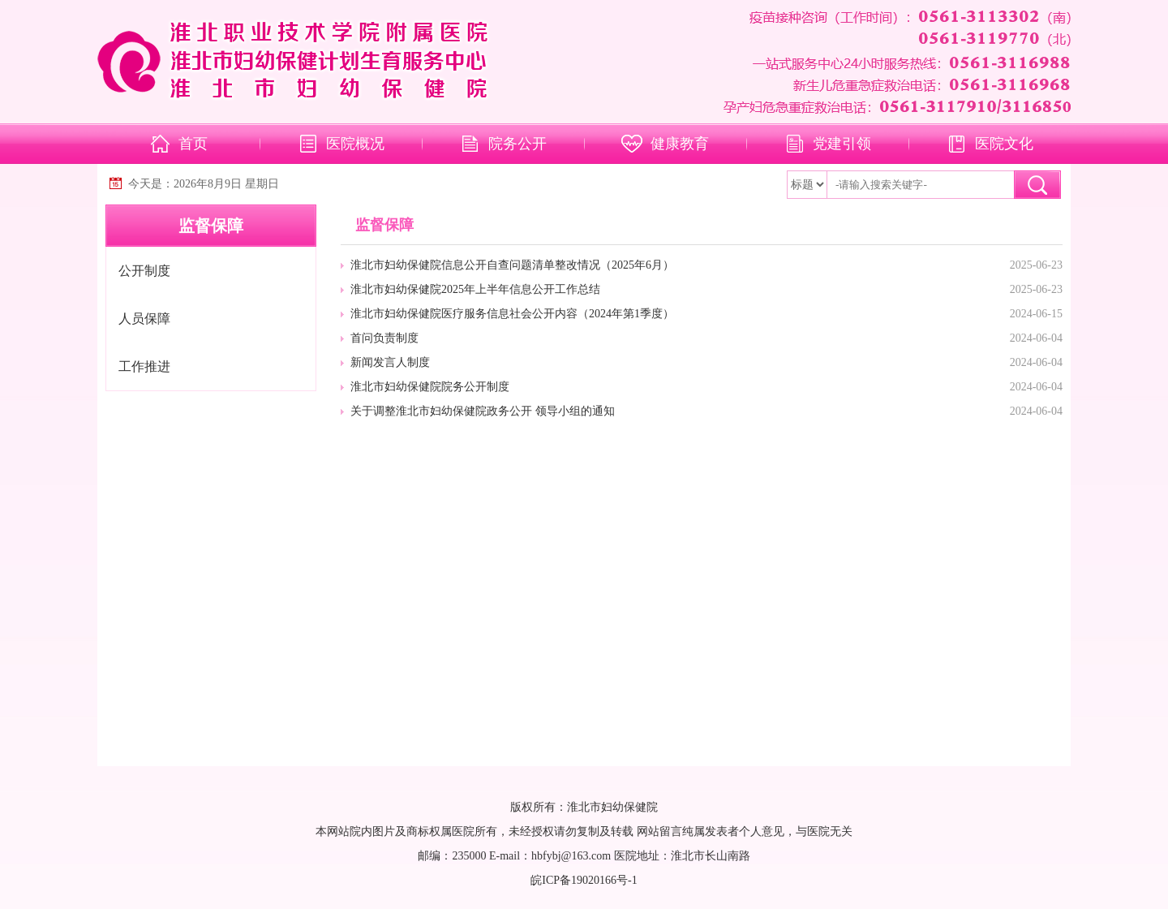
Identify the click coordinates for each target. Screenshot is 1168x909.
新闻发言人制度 (390, 362)
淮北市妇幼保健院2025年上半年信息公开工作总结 (475, 289)
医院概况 (355, 144)
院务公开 (517, 144)
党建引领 (842, 144)
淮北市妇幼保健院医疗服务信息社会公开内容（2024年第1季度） (512, 314)
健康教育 (680, 144)
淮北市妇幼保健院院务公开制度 (429, 387)
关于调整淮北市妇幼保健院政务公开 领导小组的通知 (482, 411)
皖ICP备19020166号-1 (583, 880)
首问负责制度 (384, 338)
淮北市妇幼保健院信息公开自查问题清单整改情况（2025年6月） (512, 265)
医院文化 (1004, 144)
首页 (193, 144)
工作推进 (144, 366)
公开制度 (144, 271)
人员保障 (144, 318)
